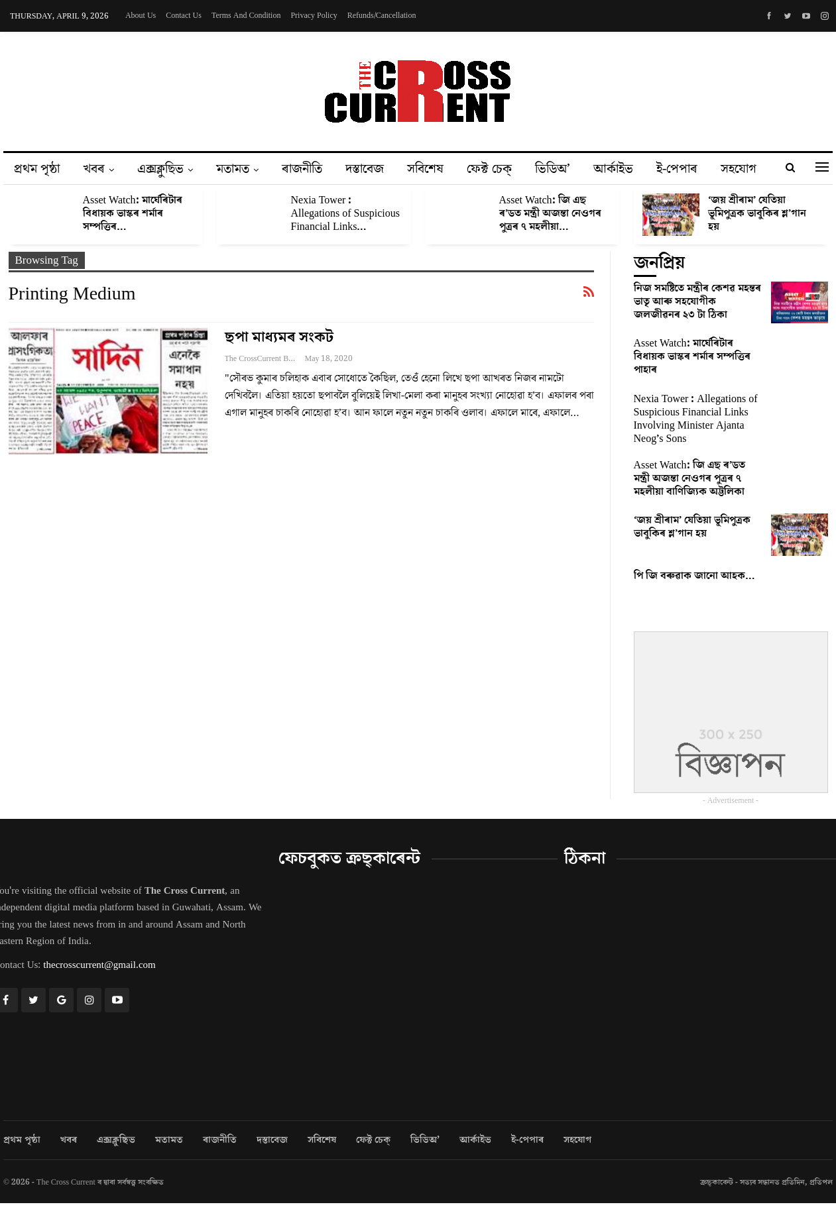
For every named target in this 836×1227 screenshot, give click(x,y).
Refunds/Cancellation (381, 15)
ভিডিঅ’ (552, 169)
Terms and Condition (246, 15)
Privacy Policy (313, 15)
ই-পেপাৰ (676, 169)
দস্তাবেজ (364, 169)
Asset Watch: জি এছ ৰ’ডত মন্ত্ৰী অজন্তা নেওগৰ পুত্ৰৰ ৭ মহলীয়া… (550, 213)
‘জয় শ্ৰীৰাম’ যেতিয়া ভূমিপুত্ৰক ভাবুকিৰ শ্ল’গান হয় (757, 213)
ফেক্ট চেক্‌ (489, 169)
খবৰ (94, 169)
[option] (418, 222)
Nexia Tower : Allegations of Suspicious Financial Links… (345, 213)
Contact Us (184, 15)
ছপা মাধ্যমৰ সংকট (279, 337)
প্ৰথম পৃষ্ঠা (37, 169)
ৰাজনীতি (302, 169)
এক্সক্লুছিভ (160, 169)
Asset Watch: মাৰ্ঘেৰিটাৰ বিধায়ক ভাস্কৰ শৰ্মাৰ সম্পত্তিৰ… (132, 213)
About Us (140, 15)
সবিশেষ (425, 169)
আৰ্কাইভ (613, 169)
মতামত (232, 169)
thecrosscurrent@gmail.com (99, 965)
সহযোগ (738, 169)
